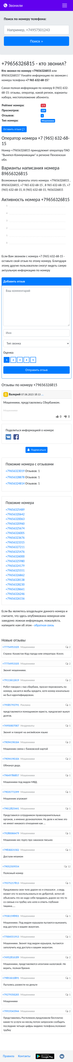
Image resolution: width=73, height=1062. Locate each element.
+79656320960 (15, 523)
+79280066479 (11, 833)
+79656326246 (15, 594)
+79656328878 (15, 477)
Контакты (24, 1056)
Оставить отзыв (14, 129)
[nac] (64, 5)
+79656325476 (15, 552)
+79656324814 (15, 483)
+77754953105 (11, 647)
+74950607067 (11, 725)
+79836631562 (11, 850)
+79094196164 (11, 742)
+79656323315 (15, 542)
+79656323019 (15, 471)
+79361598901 (11, 916)
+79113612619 (11, 680)
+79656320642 (15, 514)
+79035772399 (11, 792)
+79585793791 (11, 705)
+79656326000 (15, 556)
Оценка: (8, 352)
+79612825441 (11, 808)
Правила (8, 1056)
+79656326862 (15, 575)
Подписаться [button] (36, 450)
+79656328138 (15, 580)
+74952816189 (11, 957)
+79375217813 (11, 883)
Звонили (13, 5)
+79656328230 (15, 584)
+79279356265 (11, 994)
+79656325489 (15, 509)
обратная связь (44, 625)
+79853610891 (11, 978)
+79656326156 (15, 598)
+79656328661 (15, 589)
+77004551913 (11, 936)
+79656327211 (15, 547)
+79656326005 (15, 533)
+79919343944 (11, 1011)
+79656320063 (15, 519)
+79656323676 (15, 537)
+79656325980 (15, 561)
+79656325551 (15, 570)
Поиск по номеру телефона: (25, 19)
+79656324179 (15, 566)
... (42, 394)
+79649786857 (11, 775)
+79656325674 (15, 528)
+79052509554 (11, 866)
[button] (36, 41)
